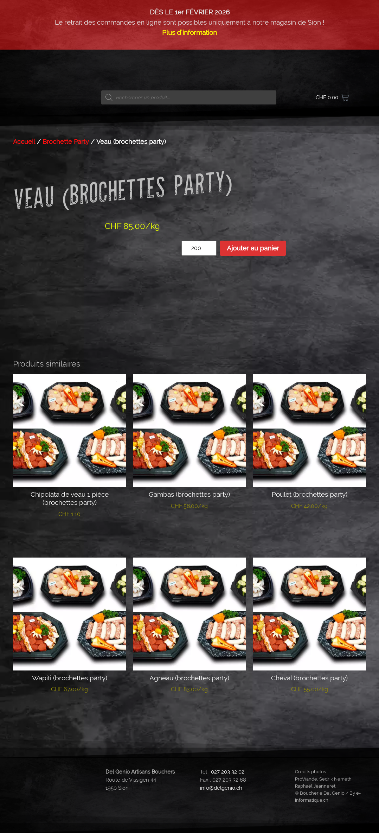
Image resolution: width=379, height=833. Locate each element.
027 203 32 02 (227, 772)
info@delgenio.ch (221, 788)
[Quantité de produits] (199, 248)
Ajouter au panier (253, 248)
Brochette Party (66, 141)
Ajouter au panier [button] (69, 536)
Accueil (24, 141)
